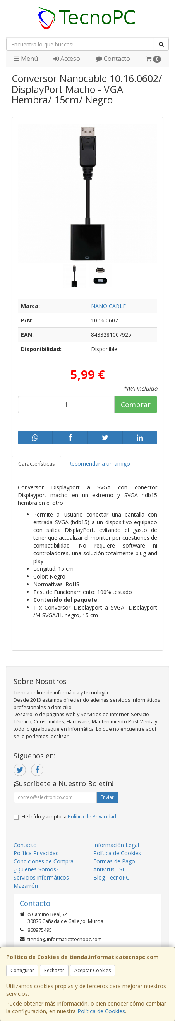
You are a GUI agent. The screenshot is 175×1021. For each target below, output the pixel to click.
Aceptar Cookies (92, 970)
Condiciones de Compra (44, 861)
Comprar (136, 404)
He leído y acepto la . (69, 816)
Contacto (113, 58)
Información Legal (116, 845)
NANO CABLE (108, 306)
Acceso (66, 58)
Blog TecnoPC (111, 877)
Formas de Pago (114, 861)
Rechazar (54, 970)
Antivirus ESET (111, 869)
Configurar (22, 970)
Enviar (107, 797)
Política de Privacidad (92, 816)
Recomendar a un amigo (99, 463)
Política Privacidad (36, 853)
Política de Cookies (101, 1011)
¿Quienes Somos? (36, 869)
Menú (26, 58)
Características (36, 463)
